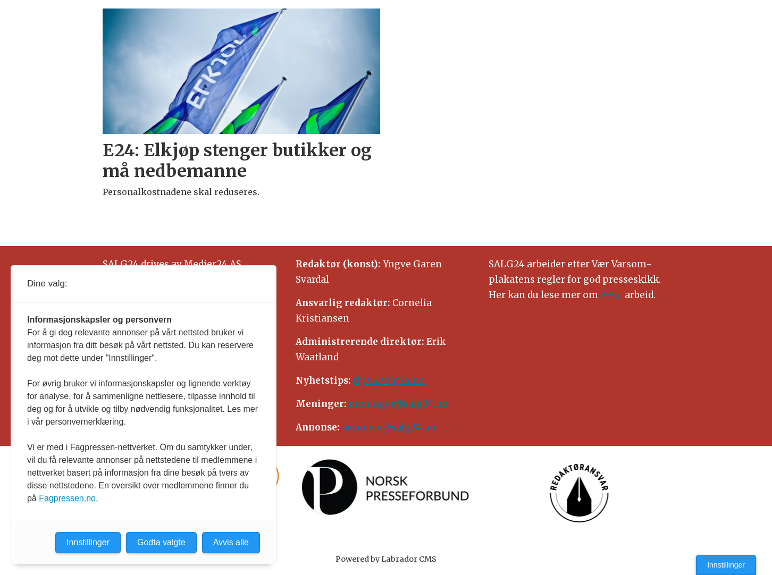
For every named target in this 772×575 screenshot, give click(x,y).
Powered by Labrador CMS (386, 559)
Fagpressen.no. (68, 498)
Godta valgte (161, 542)
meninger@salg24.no (398, 404)
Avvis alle (231, 542)
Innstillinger (726, 565)
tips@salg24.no (389, 380)
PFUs (611, 295)
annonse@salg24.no (389, 427)
